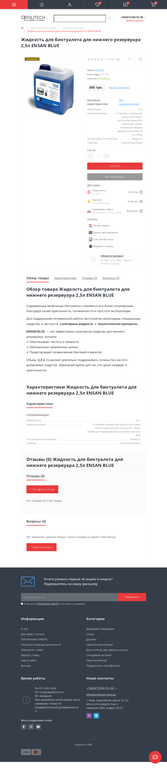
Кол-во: (91, 150)
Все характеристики (129, 102)
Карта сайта (28, 660)
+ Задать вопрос (41, 547)
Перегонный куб (96, 660)
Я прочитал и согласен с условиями (54, 603)
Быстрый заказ (115, 177)
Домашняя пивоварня (100, 629)
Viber (89, 715)
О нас (24, 629)
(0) (118, 59)
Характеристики (65, 278)
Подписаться (132, 596)
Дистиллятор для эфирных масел (107, 650)
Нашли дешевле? (119, 87)
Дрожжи (91, 639)
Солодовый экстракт (99, 655)
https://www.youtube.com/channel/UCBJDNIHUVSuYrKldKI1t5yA (38, 727)
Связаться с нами (32, 650)
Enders (99, 70)
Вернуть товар (30, 655)
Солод (90, 634)
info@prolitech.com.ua (101, 694)
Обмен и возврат (112, 256)
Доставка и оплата (32, 634)
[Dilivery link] (141, 192)
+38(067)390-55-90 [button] (101, 688)
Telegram (96, 715)
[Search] (110, 18)
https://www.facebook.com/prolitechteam (23, 727)
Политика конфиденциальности (41, 644)
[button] (69, 4)
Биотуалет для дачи (73, 27)
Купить (114, 166)
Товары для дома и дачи (43, 27)
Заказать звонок (134, 20)
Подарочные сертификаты (103, 665)
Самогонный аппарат (99, 644)
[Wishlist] (129, 59)
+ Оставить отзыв (42, 489)
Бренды (26, 665)
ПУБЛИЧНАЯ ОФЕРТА (48, 603)
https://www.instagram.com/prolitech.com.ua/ (31, 727)
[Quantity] (98, 156)
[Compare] (140, 59)
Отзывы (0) (89, 278)
